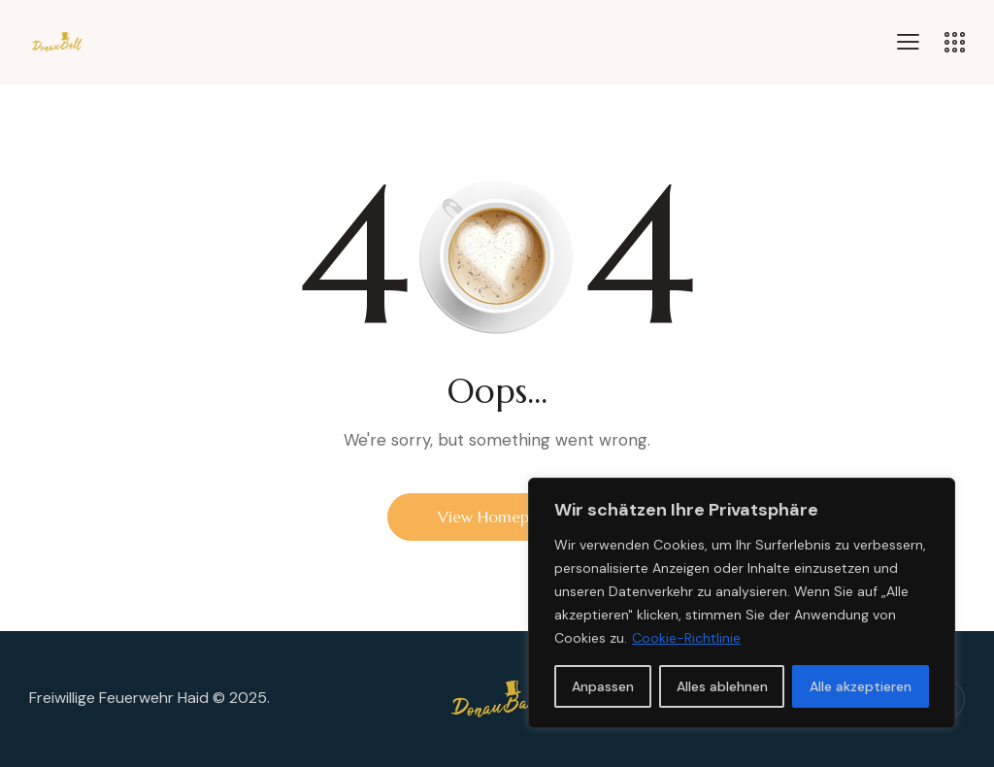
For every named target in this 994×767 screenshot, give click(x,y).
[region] (741, 603)
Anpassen (603, 686)
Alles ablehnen (722, 686)
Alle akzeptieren (860, 686)
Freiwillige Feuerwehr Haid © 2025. (149, 697)
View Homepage (497, 516)
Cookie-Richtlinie (686, 638)
